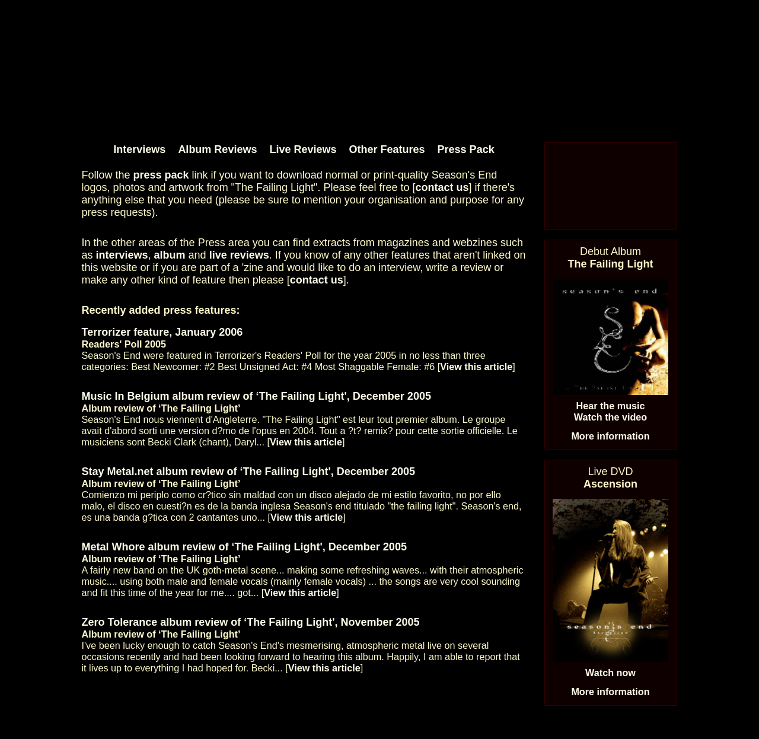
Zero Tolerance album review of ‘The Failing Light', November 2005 (251, 622)
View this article (476, 366)
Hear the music (610, 405)
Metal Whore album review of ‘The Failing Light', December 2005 (244, 547)
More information (610, 436)
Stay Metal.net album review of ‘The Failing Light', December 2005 (248, 471)
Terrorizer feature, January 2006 (162, 332)
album (170, 255)
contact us (442, 187)
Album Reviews (217, 149)
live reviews (239, 255)
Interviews (139, 149)
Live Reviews (302, 149)
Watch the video (611, 417)
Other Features (387, 149)
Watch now (610, 672)
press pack (161, 175)
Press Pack (466, 149)
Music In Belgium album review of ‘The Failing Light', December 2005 (256, 396)
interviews (122, 255)
